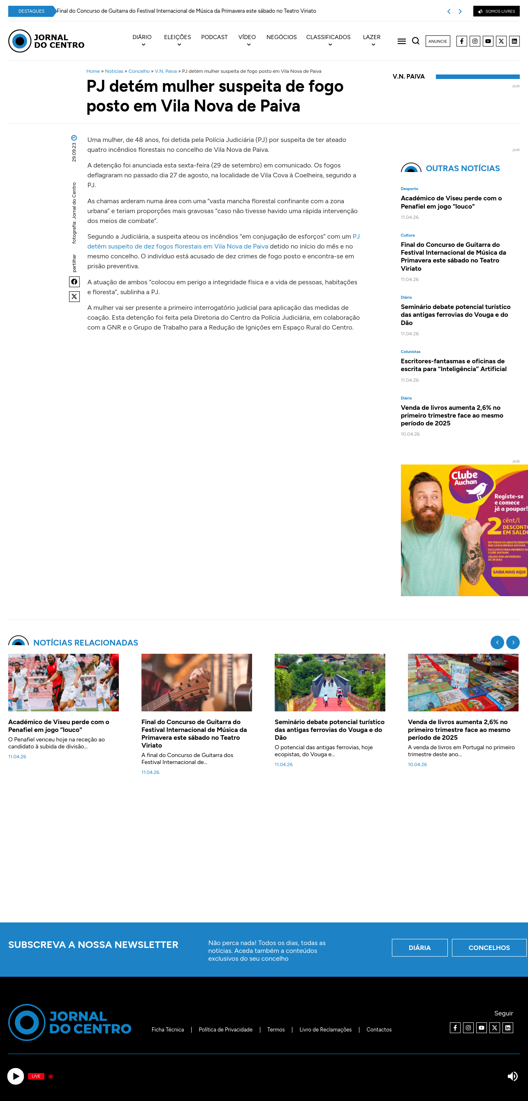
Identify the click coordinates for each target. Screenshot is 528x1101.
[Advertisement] (264, 854)
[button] (74, 281)
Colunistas (411, 351)
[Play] (15, 1076)
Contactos (378, 1030)
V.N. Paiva (166, 71)
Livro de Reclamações (326, 1030)
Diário (406, 297)
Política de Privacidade (225, 1030)
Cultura (408, 235)
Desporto (410, 188)
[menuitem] (146, 41)
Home (93, 71)
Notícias (114, 71)
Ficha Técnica (168, 1030)
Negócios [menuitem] (281, 37)
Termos (276, 1030)
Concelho (139, 71)
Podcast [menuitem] (214, 37)
